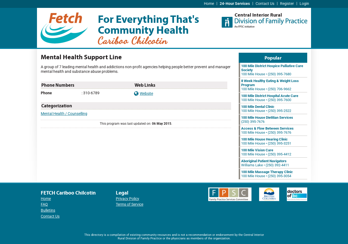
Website (143, 93)
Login (304, 3)
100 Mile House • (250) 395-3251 (266, 141)
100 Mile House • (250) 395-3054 (267, 174)
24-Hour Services (235, 3)
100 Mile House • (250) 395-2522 (266, 109)
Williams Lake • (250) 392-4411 (265, 163)
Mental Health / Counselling (64, 113)
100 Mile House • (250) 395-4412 (266, 152)
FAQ (44, 204)
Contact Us (265, 3)
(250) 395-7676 (267, 119)
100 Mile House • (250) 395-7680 (272, 70)
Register (287, 3)
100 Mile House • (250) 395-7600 (269, 98)
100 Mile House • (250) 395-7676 (267, 130)
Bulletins (48, 210)
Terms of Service (129, 204)
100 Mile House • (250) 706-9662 (270, 85)
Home (209, 3)
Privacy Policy (127, 198)
